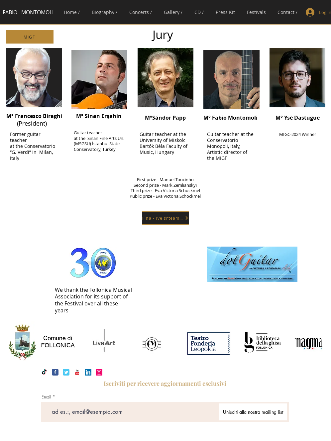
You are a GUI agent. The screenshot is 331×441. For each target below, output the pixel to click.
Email (46, 397)
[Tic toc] (44, 372)
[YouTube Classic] (77, 372)
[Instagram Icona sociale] (99, 372)
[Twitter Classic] (66, 372)
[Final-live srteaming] (165, 218)
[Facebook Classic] (55, 372)
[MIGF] (30, 37)
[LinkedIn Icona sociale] (88, 372)
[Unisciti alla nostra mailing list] (253, 412)
